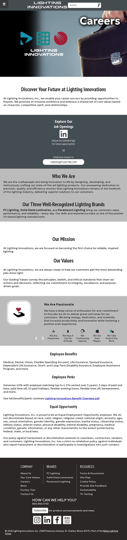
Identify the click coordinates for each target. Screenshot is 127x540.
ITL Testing (86, 494)
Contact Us (27, 494)
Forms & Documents (92, 473)
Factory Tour (28, 489)
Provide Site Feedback (93, 485)
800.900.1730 (40, 503)
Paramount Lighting (58, 481)
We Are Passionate (53, 334)
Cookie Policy (88, 481)
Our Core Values (30, 477)
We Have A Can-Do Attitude (67, 334)
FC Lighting (53, 473)
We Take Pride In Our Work (112, 334)
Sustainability (88, 489)
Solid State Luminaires (60, 477)
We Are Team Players (97, 334)
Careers (25, 481)
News (24, 485)
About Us (26, 473)
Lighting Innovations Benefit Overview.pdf (72, 398)
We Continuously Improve (82, 334)
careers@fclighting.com (63, 162)
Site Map (85, 477)
